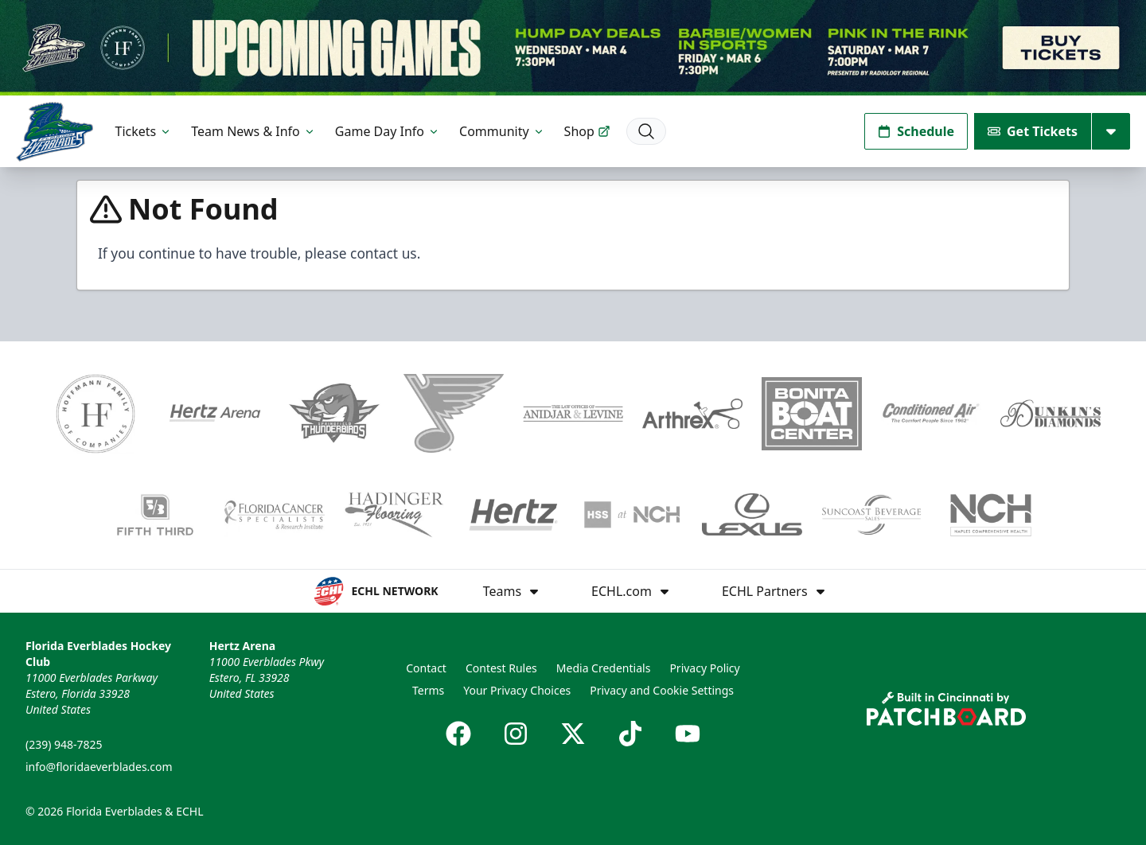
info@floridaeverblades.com (99, 766)
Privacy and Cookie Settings (662, 690)
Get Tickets (1033, 131)
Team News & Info (253, 131)
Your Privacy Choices (517, 690)
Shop (587, 131)
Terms (428, 690)
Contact (426, 668)
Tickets (144, 131)
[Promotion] (573, 47)
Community (502, 131)
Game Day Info (387, 131)
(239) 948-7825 (64, 744)
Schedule (916, 131)
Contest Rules (501, 668)
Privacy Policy (704, 668)
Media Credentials (603, 668)
